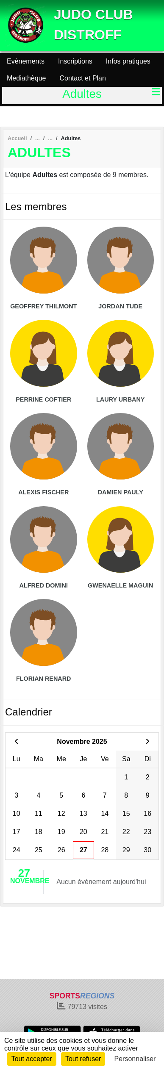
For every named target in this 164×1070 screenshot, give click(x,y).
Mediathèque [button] (26, 78)
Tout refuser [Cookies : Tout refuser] (83, 1058)
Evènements (25, 61)
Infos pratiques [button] (128, 61)
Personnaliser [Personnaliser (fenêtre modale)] (135, 1058)
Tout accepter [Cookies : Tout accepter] (31, 1058)
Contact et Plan (83, 78)
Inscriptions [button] (75, 61)
